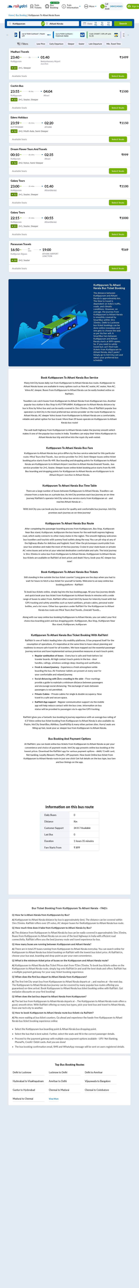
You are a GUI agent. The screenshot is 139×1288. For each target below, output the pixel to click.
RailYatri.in (116, 952)
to (22, 1072)
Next (127, 34)
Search (123, 23)
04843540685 (116, 6)
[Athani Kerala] (61, 23)
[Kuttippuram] (24, 23)
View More (53, 1099)
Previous (7, 34)
